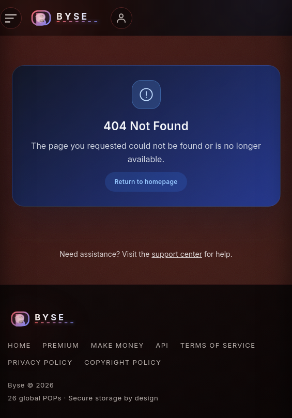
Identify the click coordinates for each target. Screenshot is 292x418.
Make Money (117, 345)
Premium (60, 345)
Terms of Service (218, 345)
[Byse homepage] (66, 18)
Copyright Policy (122, 362)
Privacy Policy (40, 362)
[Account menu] (121, 18)
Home (19, 345)
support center (176, 254)
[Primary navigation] (11, 18)
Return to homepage (145, 181)
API (162, 345)
